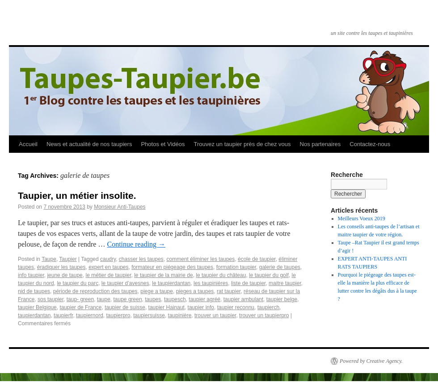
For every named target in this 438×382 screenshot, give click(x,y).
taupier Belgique (37, 307)
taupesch (175, 299)
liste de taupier (248, 283)
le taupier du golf (269, 275)
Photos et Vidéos (163, 144)
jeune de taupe (64, 275)
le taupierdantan (171, 283)
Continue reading (136, 244)
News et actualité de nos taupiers (89, 144)
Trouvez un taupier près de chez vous (242, 144)
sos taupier (50, 299)
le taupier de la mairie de (163, 275)
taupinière (180, 315)
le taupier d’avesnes (125, 283)
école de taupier (257, 259)
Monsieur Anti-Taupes (119, 207)
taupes (153, 299)
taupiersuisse (149, 315)
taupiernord (89, 315)
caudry (108, 259)
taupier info (201, 307)
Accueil (28, 144)
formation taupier (236, 267)
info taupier (31, 275)
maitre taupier (285, 283)
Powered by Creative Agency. (371, 361)
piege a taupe (156, 291)
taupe (103, 299)
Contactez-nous (370, 144)
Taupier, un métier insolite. (77, 195)
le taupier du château (221, 275)
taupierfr (63, 315)
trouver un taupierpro (264, 315)
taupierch (268, 307)
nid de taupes (34, 291)
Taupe (49, 259)
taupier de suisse (125, 307)
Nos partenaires (320, 144)
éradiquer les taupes (61, 267)
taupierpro (118, 315)
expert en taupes (108, 267)
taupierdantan (34, 315)
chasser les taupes (141, 259)
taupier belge (281, 299)
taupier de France (80, 307)
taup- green (80, 299)
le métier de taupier (108, 275)
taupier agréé (204, 299)
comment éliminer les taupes (201, 259)
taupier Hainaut (166, 307)
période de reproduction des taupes (95, 291)
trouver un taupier (215, 315)
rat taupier (228, 291)
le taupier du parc (77, 283)
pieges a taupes (195, 291)
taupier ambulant (243, 299)
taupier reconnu (235, 307)
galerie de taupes (279, 267)
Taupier (67, 259)
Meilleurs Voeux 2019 (361, 218)
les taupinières (211, 283)
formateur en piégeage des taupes (172, 267)
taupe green (128, 299)
